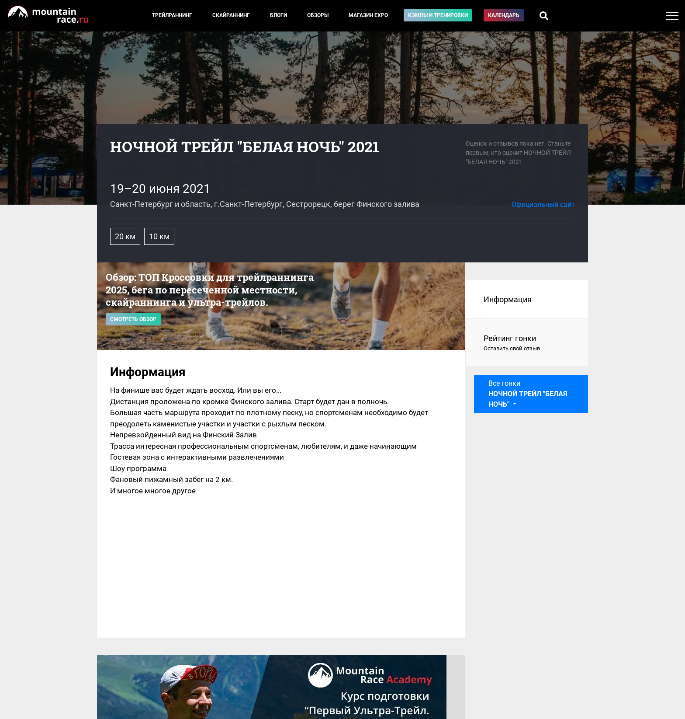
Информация (508, 299)
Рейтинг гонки (527, 343)
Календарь (503, 15)
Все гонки (527, 393)
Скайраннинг (231, 15)
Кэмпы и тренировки (438, 15)
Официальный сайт (543, 204)
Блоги (278, 15)
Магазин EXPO (368, 15)
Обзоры (318, 15)
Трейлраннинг (172, 15)
